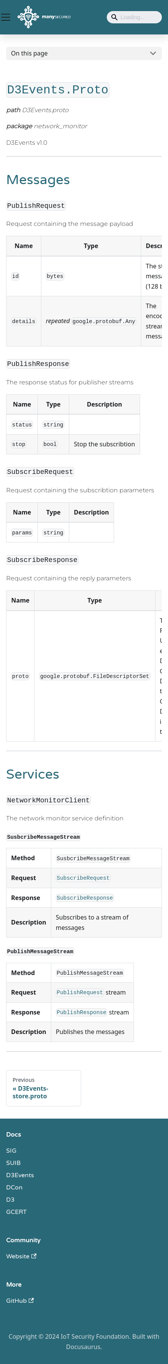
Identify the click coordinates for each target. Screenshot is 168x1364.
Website (21, 1256)
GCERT (16, 1212)
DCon (14, 1187)
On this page (29, 53)
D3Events (20, 1175)
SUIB (13, 1163)
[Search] (134, 17)
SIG (11, 1151)
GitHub (20, 1301)
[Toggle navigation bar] (5, 17)
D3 (10, 1200)
